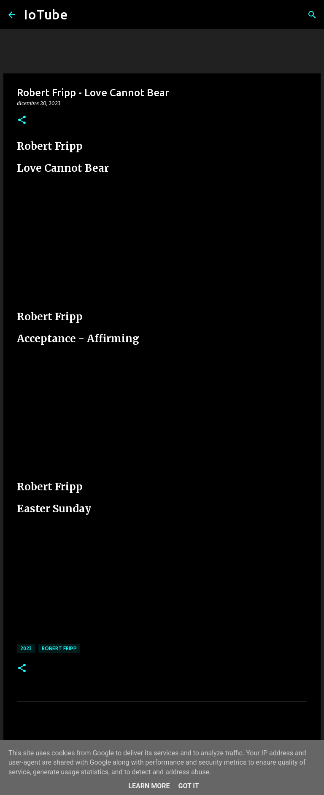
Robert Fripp (59, 648)
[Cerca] (312, 15)
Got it (188, 786)
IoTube (46, 14)
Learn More (149, 786)
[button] (22, 120)
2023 (26, 648)
